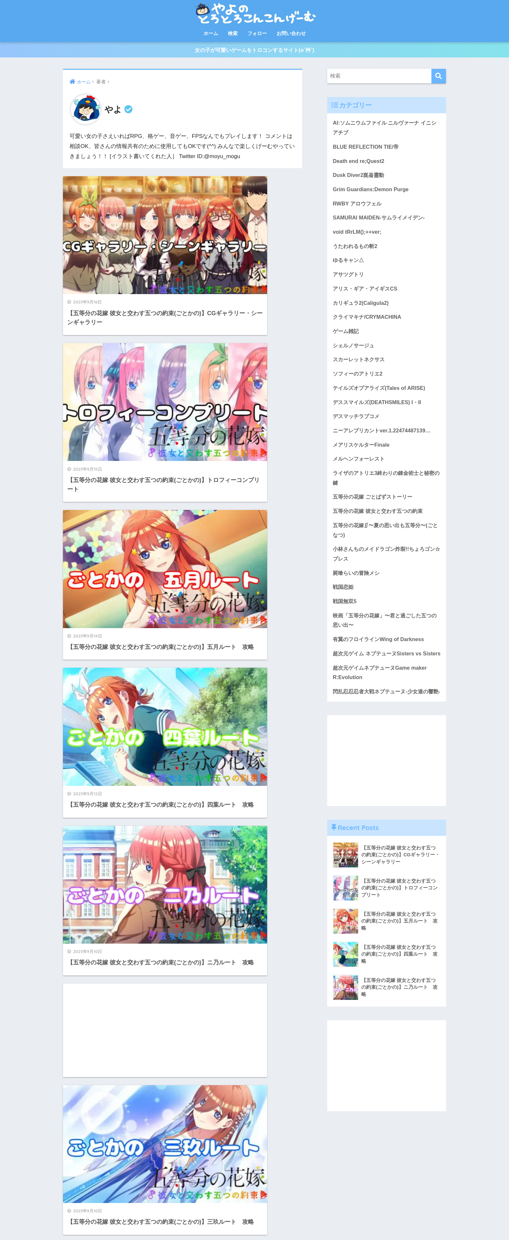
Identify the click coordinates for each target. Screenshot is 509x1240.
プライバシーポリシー (287, 1220)
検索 (233, 33)
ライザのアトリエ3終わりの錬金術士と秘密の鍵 (384, 487)
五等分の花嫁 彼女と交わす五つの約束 (380, 522)
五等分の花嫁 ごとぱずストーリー (375, 507)
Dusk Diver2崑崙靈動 (359, 178)
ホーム (211, 33)
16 (202, 1132)
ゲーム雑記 (346, 337)
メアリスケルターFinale (362, 454)
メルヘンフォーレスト (360, 468)
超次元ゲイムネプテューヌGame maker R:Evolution (382, 697)
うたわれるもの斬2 (356, 250)
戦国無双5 (345, 614)
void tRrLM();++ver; (358, 236)
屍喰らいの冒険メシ (357, 585)
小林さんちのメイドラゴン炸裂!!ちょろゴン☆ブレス (384, 566)
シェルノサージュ (355, 352)
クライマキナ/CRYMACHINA (368, 323)
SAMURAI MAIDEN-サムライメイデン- (381, 221)
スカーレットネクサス (360, 367)
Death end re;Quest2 (359, 163)
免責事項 (325, 1220)
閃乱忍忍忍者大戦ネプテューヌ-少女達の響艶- (386, 721)
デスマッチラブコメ (357, 425)
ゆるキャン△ (349, 265)
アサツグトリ (349, 280)
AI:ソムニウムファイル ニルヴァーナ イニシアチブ (385, 129)
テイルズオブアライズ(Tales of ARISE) (381, 395)
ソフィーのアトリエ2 (359, 381)
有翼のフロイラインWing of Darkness (380, 653)
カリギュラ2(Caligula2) (362, 308)
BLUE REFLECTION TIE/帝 (367, 149)
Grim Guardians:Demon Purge (372, 192)
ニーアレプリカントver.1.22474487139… (384, 439)
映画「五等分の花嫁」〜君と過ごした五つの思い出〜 (385, 634)
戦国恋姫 (344, 600)
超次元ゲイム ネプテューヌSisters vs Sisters (379, 672)
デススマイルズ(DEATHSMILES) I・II (379, 410)
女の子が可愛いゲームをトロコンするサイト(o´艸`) (254, 51)
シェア (181, 1220)
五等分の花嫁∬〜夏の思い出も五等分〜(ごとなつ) (386, 541)
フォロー (257, 33)
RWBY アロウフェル (358, 207)
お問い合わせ (291, 33)
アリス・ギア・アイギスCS (367, 294)
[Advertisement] (245, 464)
